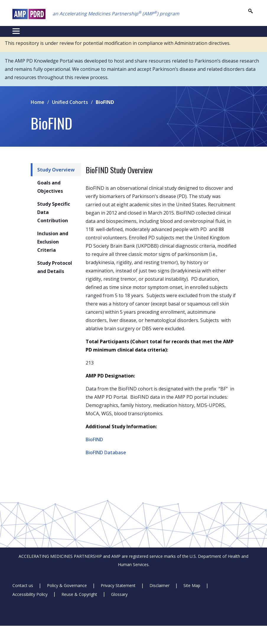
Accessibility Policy (30, 594)
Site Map (191, 585)
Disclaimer (159, 585)
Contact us (22, 585)
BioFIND (94, 439)
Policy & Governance (67, 585)
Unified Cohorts (70, 102)
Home (37, 102)
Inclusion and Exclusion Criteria (52, 241)
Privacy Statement (118, 585)
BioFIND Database (106, 452)
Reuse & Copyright (79, 594)
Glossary (119, 594)
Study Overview (56, 169)
